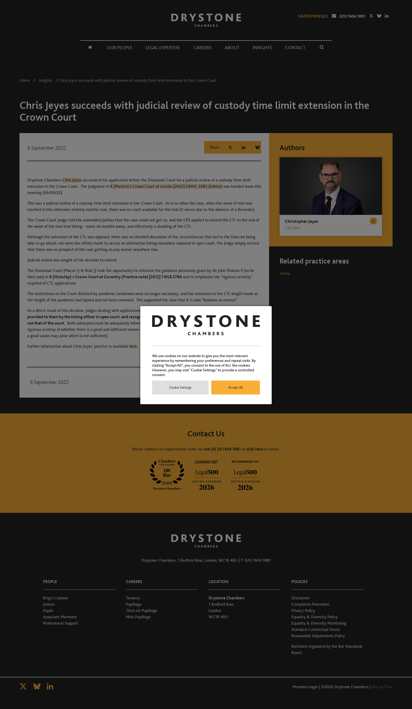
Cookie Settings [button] (180, 387)
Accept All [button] (235, 387)
